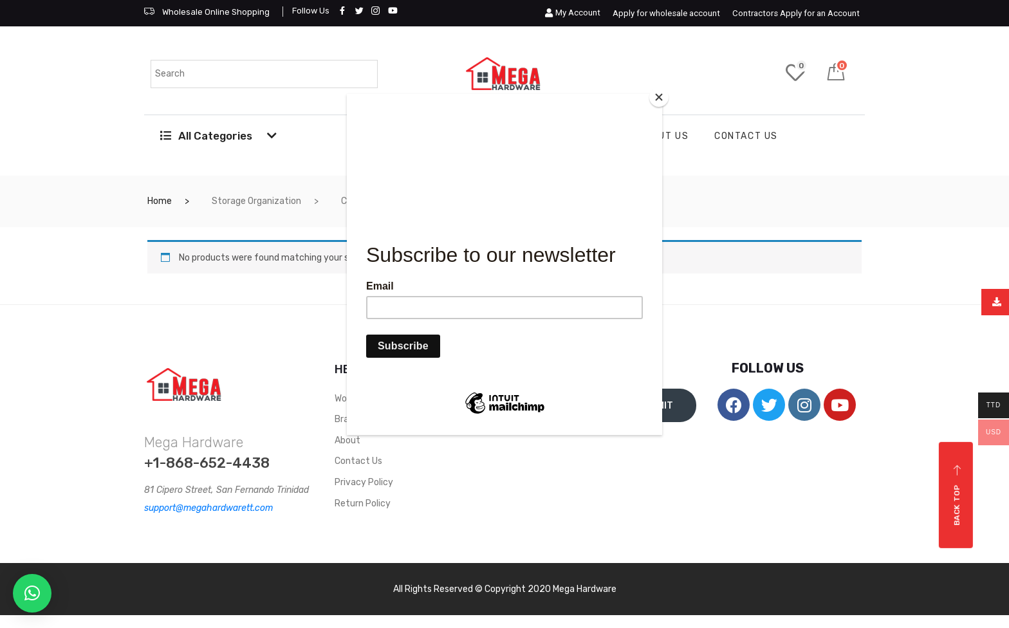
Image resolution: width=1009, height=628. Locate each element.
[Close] (659, 97)
